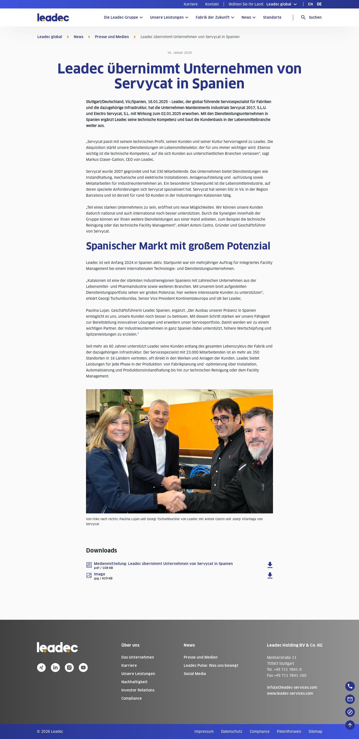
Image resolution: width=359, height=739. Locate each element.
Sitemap (315, 732)
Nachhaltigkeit (134, 682)
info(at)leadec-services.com (292, 687)
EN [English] (310, 4)
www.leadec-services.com (290, 693)
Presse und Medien (112, 37)
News (246, 17)
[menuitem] (191, 4)
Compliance (131, 698)
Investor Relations (137, 690)
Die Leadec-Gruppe (121, 17)
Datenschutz (231, 732)
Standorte (272, 17)
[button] (263, 4)
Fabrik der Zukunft (213, 17)
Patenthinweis (289, 732)
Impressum (204, 732)
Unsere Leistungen (167, 17)
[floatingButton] (350, 686)
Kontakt (212, 4)
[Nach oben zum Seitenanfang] (350, 725)
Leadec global (49, 37)
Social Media (195, 674)
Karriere (191, 4)
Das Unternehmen (137, 657)
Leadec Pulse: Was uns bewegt (211, 666)
